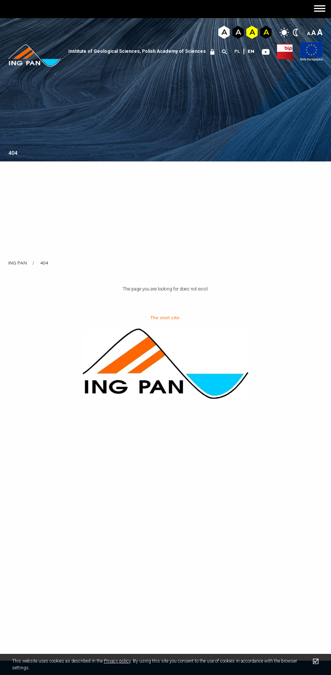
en (251, 51)
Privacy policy (117, 661)
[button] (319, 9)
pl (237, 51)
